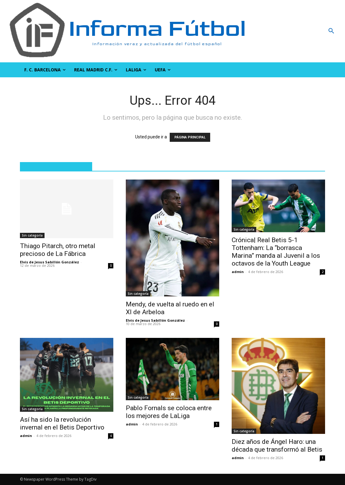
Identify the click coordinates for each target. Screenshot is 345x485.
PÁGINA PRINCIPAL (190, 137)
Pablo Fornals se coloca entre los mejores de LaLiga (169, 412)
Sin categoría (32, 235)
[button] (302, 31)
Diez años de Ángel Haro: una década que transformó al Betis (277, 445)
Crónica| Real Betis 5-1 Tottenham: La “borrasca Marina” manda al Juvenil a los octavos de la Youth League (276, 251)
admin (238, 271)
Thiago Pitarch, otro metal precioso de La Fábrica (57, 249)
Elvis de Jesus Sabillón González (49, 262)
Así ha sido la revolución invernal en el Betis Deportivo (62, 423)
